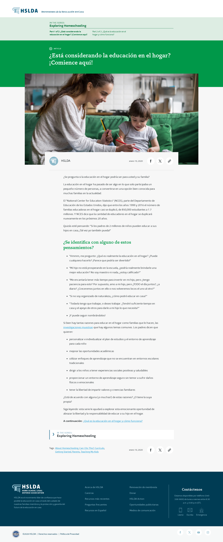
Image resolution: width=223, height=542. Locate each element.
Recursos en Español (95, 510)
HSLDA (65, 161)
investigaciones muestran (78, 327)
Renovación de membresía (143, 487)
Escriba (190, 512)
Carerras (89, 493)
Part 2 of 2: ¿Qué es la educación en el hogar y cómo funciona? (109, 33)
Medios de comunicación (142, 510)
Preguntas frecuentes (96, 504)
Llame (180, 512)
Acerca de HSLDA (94, 487)
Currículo (99, 448)
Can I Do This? (86, 448)
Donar (133, 493)
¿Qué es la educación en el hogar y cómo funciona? (113, 421)
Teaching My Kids (90, 451)
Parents (76, 451)
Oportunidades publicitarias (144, 504)
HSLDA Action (137, 498)
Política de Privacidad (69, 534)
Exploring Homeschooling (76, 436)
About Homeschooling (66, 448)
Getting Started (63, 451)
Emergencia (201, 512)
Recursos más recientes (97, 498)
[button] (151, 161)
